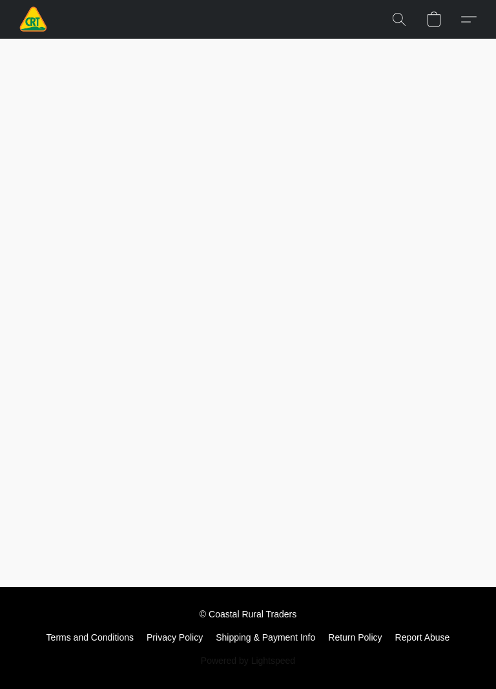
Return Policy (355, 637)
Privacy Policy (175, 637)
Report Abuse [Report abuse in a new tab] (422, 637)
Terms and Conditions (90, 637)
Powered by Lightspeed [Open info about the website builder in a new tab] (248, 660)
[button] (33, 19)
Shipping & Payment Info (265, 637)
